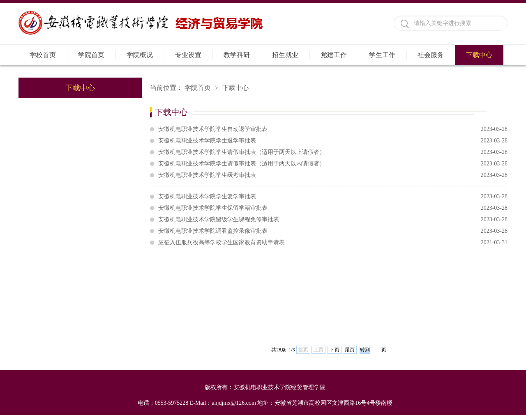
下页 (334, 350)
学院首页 (91, 54)
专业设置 (188, 54)
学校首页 (43, 54)
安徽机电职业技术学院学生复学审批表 (333, 196)
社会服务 (431, 54)
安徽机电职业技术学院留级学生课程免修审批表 (333, 219)
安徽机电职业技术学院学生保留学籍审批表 (333, 208)
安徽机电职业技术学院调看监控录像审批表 (333, 231)
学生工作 (382, 54)
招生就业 (285, 54)
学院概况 (140, 54)
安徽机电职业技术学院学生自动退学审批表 (333, 129)
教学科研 (237, 54)
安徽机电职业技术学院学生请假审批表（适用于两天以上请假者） (333, 152)
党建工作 (334, 54)
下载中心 (479, 54)
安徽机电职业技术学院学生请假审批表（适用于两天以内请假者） (333, 164)
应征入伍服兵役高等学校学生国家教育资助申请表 (333, 242)
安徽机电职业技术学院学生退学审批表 (333, 141)
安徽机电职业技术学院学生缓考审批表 (333, 175)
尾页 (350, 350)
